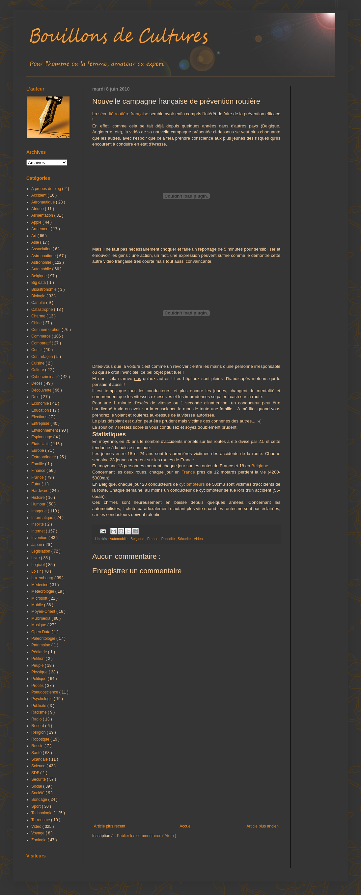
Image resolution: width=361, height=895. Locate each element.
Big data (39, 282)
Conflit (37, 349)
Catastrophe (42, 309)
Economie (40, 403)
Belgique (259, 465)
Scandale (40, 759)
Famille (38, 464)
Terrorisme (41, 820)
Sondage (39, 799)
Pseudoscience (45, 692)
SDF (35, 773)
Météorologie (43, 591)
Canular (38, 302)
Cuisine (38, 363)
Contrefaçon (42, 356)
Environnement (45, 430)
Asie (35, 242)
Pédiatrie (39, 652)
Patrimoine (41, 645)
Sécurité (185, 539)
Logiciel (38, 564)
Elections (39, 417)
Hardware (40, 490)
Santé (37, 752)
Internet (38, 531)
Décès (37, 383)
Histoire (38, 497)
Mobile (37, 605)
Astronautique (44, 256)
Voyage (38, 833)
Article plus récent (109, 826)
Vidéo (198, 539)
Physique (40, 672)
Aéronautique (43, 202)
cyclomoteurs (192, 484)
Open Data (41, 632)
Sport (36, 806)
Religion (39, 732)
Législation (41, 551)
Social (37, 786)
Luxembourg (42, 578)
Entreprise (40, 423)
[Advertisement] (186, 769)
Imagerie (39, 511)
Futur (36, 484)
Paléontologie (43, 638)
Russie (37, 746)
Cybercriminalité (46, 376)
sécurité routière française (123, 113)
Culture (38, 369)
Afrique (38, 208)
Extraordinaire (44, 457)
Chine (37, 323)
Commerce (41, 336)
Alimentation (42, 215)
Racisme (39, 712)
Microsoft (39, 598)
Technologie (42, 813)
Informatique (42, 517)
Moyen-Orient (43, 611)
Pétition (38, 658)
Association (42, 249)
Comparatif (41, 343)
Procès (38, 685)
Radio (37, 719)
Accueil (186, 826)
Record (38, 725)
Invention (39, 537)
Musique (39, 625)
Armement (41, 229)
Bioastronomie (44, 289)
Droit (36, 396)
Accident (39, 195)
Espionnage (42, 437)
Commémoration (46, 329)
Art (34, 235)
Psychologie (42, 698)
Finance (38, 470)
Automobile (119, 539)
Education (40, 410)
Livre (36, 558)
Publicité (168, 539)
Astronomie (41, 262)
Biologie (38, 296)
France (188, 472)
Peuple (38, 665)
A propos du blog (46, 188)
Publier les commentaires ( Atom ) (146, 835)
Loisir (36, 571)
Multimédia (41, 618)
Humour (38, 504)
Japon (37, 544)
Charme (38, 316)
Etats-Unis (41, 444)
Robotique (40, 739)
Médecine (40, 585)
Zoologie (39, 840)
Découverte (42, 390)
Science (38, 766)
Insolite (38, 524)
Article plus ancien (263, 826)
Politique (39, 678)
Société (38, 793)
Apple (36, 222)
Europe (38, 450)
